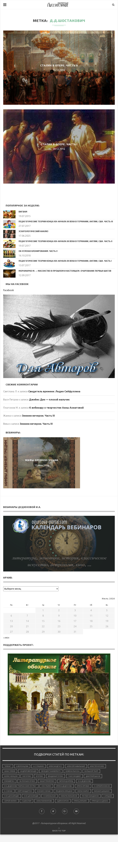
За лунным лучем (29, 782)
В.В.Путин (27, 777)
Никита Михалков (12, 803)
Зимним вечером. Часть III (38, 415)
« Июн (6, 638)
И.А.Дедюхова (89, 782)
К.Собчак (29, 792)
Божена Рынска (76, 772)
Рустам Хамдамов (35, 803)
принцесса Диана (48, 808)
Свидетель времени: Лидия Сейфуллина (54, 391)
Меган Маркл (10, 798)
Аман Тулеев (10, 772)
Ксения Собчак (66, 792)
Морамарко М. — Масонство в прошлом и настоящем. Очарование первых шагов (61, 271)
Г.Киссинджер (77, 777)
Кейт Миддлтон (46, 792)
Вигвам (22, 211)
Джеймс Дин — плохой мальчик (49, 399)
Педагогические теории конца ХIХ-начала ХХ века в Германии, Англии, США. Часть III (63, 221)
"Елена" (7, 766)
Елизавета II (9, 782)
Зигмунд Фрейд (69, 782)
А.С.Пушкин (39, 766)
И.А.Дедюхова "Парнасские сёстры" (21, 787)
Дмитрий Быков (97, 777)
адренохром (10, 808)
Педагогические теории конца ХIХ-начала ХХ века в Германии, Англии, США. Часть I (62, 261)
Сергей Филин (69, 803)
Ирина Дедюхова (66, 787)
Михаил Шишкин (30, 798)
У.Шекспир (86, 803)
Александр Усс (57, 766)
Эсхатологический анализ (33, 231)
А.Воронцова (23, 766)
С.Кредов (53, 803)
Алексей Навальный (78, 766)
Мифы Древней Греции (41, 460)
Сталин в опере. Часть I (59, 144)
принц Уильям (28, 808)
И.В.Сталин (48, 787)
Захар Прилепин (49, 782)
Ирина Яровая (86, 787)
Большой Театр (95, 772)
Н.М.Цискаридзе (50, 798)
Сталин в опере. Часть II (59, 65)
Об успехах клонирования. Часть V (37, 251)
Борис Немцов (11, 777)
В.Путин (41, 777)
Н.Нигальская (89, 798)
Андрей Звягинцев (29, 772)
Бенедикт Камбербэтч (53, 772)
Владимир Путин (58, 777)
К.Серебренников (12, 792)
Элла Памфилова (104, 803)
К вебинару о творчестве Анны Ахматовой (56, 407)
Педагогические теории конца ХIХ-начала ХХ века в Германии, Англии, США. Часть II (63, 241)
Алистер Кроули (100, 766)
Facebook (8, 290)
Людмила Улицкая (87, 792)
